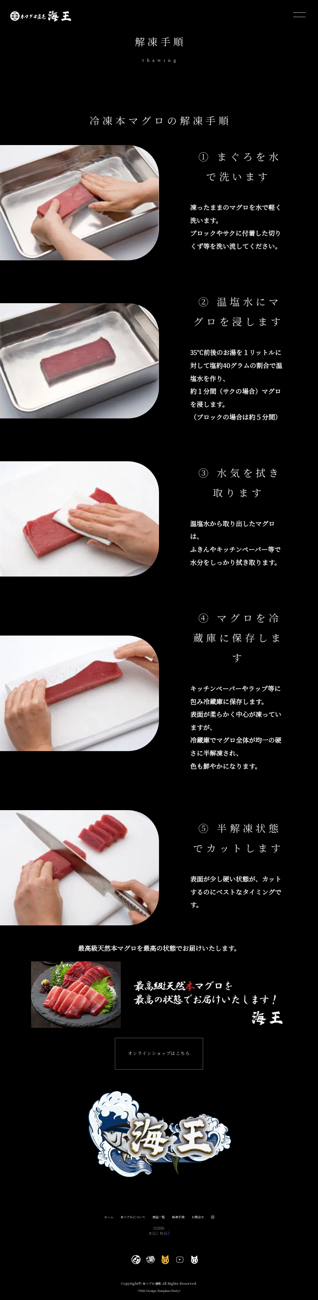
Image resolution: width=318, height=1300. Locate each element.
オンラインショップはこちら (159, 1055)
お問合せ (200, 1219)
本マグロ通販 (152, 1286)
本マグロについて (131, 1219)
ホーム (105, 1219)
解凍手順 (180, 1219)
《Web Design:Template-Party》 (159, 1293)
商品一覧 (159, 1219)
